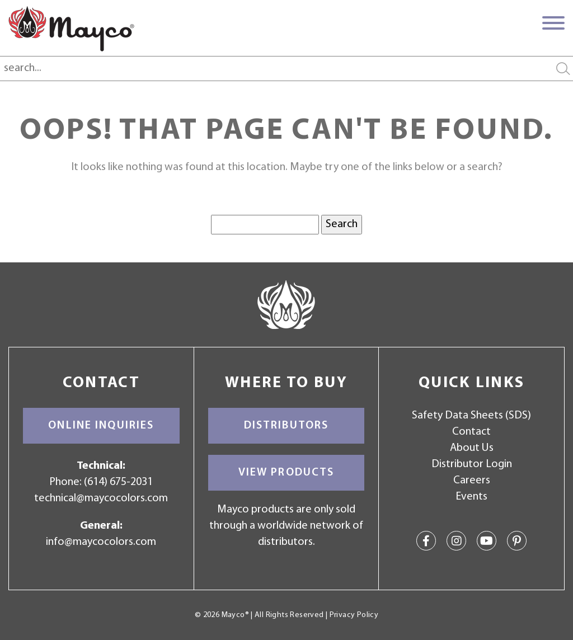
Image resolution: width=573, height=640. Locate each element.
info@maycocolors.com (101, 542)
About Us (472, 448)
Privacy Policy (354, 615)
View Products (286, 472)
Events (471, 496)
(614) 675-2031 (118, 482)
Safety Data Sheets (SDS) (471, 415)
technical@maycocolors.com (101, 498)
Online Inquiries (101, 425)
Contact (471, 431)
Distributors (286, 425)
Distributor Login (471, 464)
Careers (471, 480)
